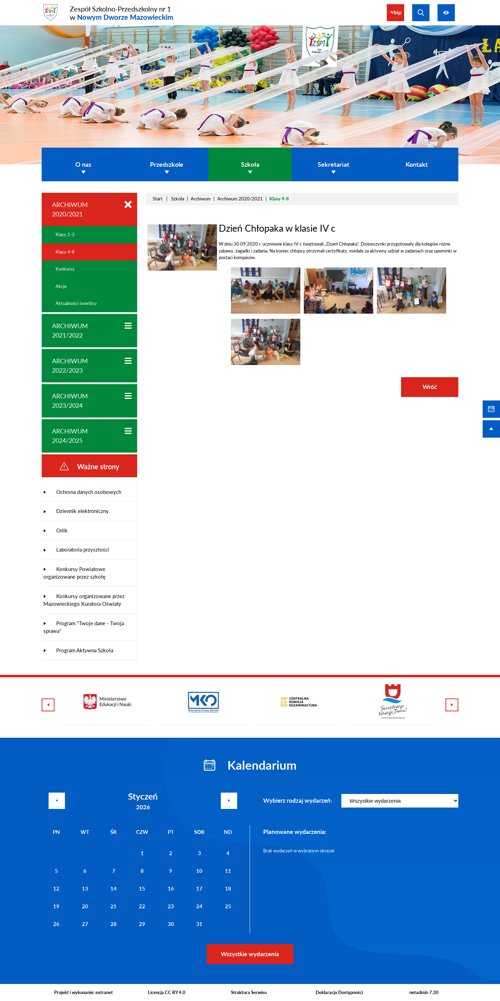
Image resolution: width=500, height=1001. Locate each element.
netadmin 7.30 (424, 992)
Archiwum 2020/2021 (240, 198)
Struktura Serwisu (249, 992)
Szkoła (177, 198)
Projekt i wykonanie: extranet (83, 992)
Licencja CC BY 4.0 (166, 992)
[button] (265, 312)
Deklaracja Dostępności (339, 992)
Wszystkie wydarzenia (250, 954)
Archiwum (201, 198)
